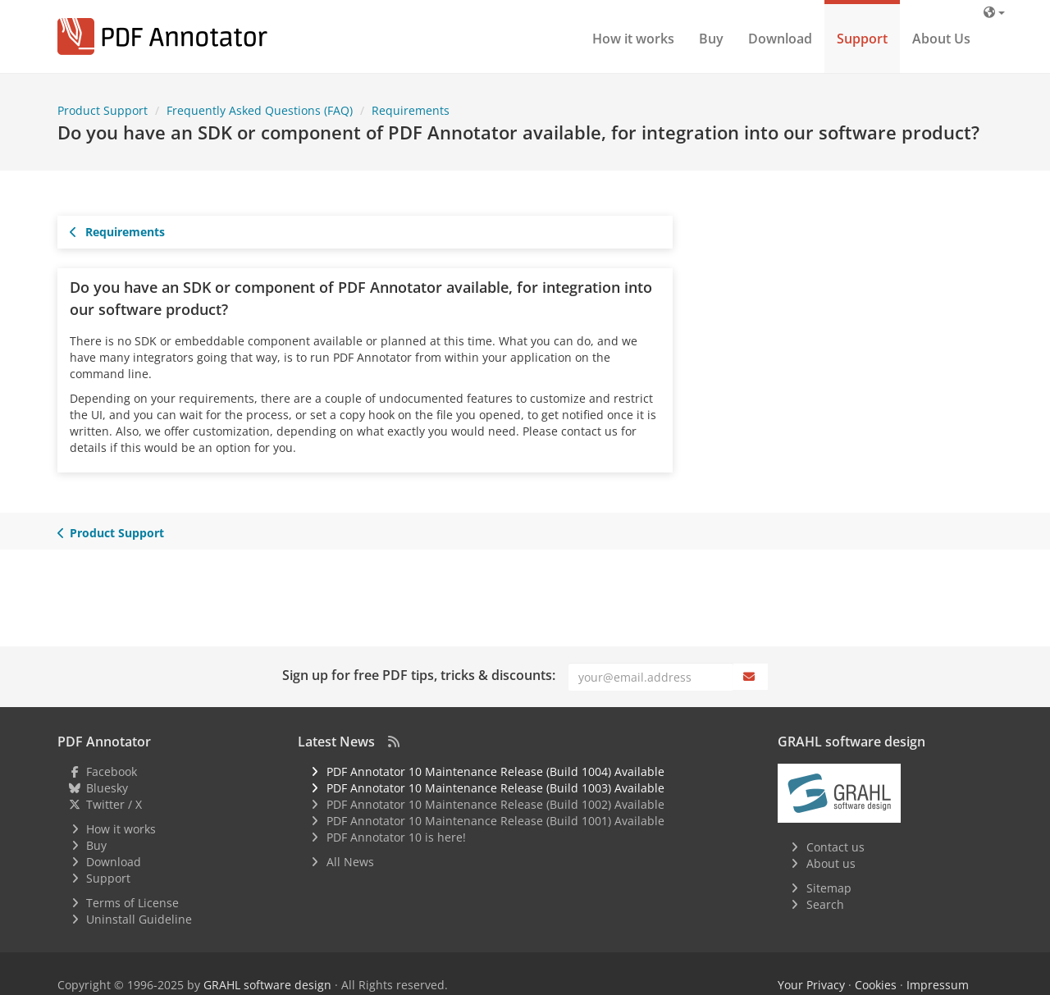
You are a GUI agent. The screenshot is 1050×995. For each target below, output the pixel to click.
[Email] (650, 677)
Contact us (835, 847)
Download (780, 39)
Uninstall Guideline (139, 919)
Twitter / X (114, 804)
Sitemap (828, 888)
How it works (633, 39)
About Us (941, 39)
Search (825, 904)
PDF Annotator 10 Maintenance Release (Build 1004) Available (495, 771)
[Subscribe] (750, 677)
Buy (711, 39)
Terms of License (132, 903)
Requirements (117, 232)
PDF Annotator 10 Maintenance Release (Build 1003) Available (495, 788)
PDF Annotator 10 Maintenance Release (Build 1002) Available (495, 804)
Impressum (937, 985)
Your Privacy (811, 985)
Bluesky (107, 788)
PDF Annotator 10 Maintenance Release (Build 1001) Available (495, 820)
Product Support (110, 533)
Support (862, 39)
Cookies (876, 985)
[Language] (994, 12)
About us (831, 863)
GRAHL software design (267, 985)
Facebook (111, 771)
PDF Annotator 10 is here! (396, 837)
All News (350, 861)
